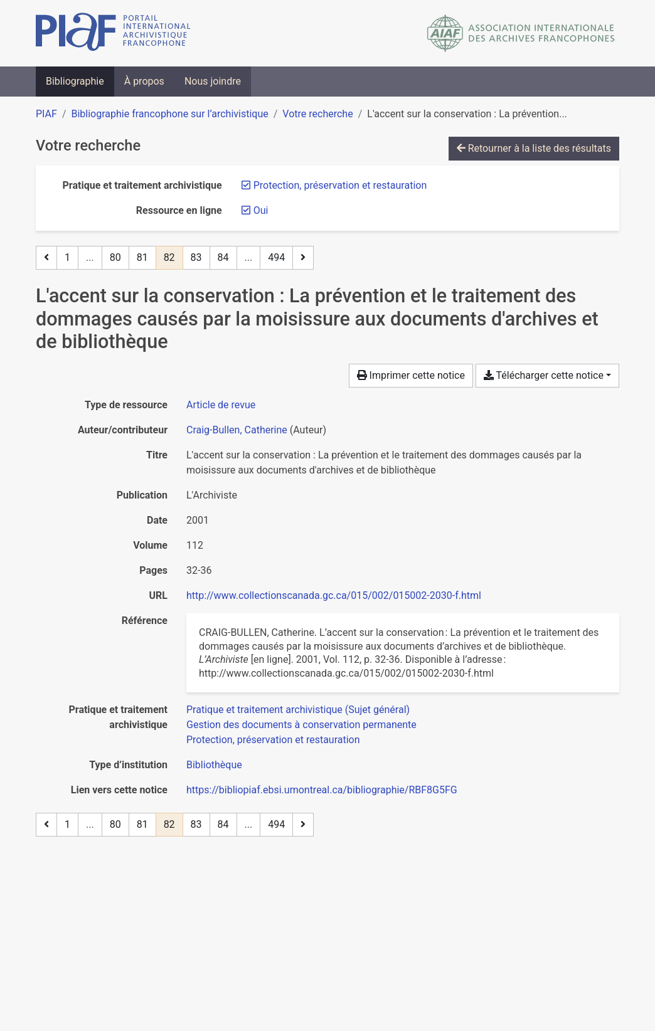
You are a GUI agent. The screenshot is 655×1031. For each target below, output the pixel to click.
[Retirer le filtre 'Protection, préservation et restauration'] (340, 185)
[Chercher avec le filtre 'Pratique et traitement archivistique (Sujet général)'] (298, 710)
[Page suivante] (303, 258)
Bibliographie (75, 81)
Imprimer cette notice (411, 375)
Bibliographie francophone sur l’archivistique (169, 114)
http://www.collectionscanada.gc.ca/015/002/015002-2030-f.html (333, 595)
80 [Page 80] (115, 257)
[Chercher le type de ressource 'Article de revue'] (220, 405)
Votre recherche (317, 114)
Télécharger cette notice (544, 375)
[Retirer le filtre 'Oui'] (261, 210)
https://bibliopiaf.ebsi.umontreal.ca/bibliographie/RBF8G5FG (321, 790)
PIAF (46, 114)
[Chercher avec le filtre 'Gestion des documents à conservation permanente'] (301, 725)
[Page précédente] (46, 258)
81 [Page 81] (142, 257)
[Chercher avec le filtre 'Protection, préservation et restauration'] (273, 740)
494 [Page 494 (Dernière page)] (276, 257)
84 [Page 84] (223, 257)
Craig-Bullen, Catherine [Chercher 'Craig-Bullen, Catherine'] (236, 430)
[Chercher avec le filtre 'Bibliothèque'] (214, 765)
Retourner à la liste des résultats (534, 148)
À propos (144, 81)
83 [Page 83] (196, 257)
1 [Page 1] (67, 257)
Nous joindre (212, 81)
